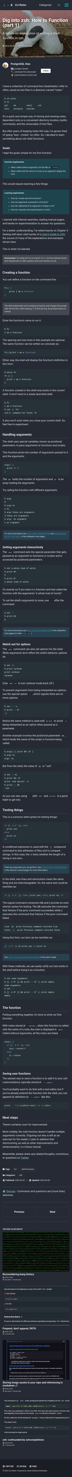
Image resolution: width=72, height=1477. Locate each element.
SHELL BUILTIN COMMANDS (39, 630)
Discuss (10, 1191)
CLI (15, 1169)
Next (52, 1211)
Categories (45, 4)
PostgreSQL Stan (20, 63)
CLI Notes (20, 4)
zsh (20, 1175)
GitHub (21, 1466)
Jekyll (29, 1471)
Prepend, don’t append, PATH (19, 1328)
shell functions (28, 1169)
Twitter (24, 1157)
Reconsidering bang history (18, 1274)
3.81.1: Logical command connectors (24, 957)
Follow (45, 71)
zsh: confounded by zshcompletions (23, 1439)
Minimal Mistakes (40, 1471)
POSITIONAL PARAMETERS (38, 533)
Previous (19, 1211)
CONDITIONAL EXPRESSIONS (54, 867)
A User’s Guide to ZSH (52, 234)
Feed (33, 1466)
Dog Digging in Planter (63, 56)
